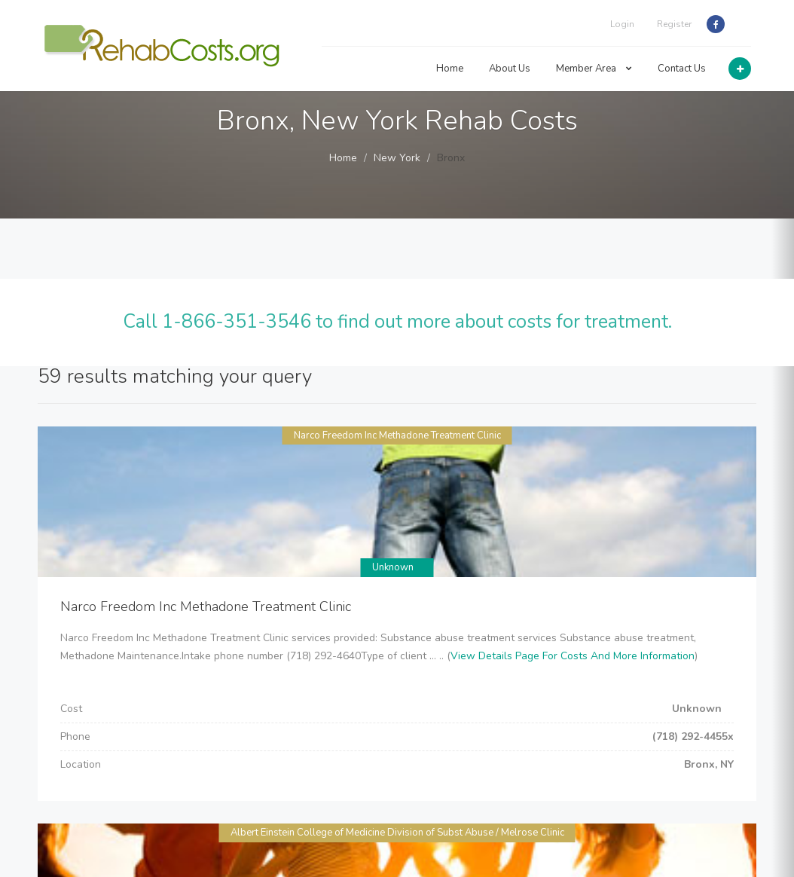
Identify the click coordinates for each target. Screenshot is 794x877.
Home (449, 68)
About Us (509, 68)
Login (622, 24)
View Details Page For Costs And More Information (572, 656)
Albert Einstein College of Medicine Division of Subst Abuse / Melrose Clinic (397, 832)
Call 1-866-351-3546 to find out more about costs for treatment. (397, 322)
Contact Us (682, 68)
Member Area (594, 68)
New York (397, 158)
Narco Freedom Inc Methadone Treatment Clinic (397, 435)
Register (674, 24)
